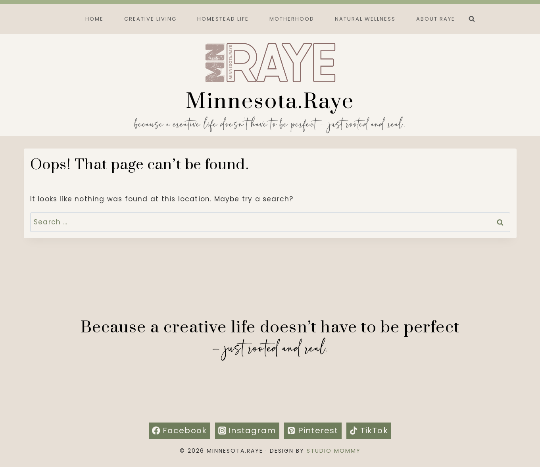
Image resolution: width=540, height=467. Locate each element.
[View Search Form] (471, 19)
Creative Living (150, 19)
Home (94, 19)
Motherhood (291, 19)
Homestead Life (223, 19)
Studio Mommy (334, 451)
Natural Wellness (365, 19)
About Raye (435, 19)
